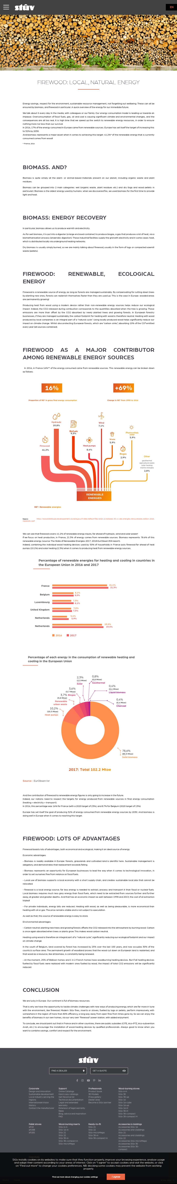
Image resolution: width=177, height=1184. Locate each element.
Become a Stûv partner (99, 1102)
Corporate (34, 1089)
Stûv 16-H (123, 1108)
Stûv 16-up (123, 1105)
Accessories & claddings (130, 1124)
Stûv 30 (122, 1094)
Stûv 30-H (123, 1111)
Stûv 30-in (63, 1138)
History (32, 1105)
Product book (95, 1091)
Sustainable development (41, 1094)
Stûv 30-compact (127, 1114)
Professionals (95, 1089)
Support (63, 1089)
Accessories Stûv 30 (128, 1144)
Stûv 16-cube (124, 1102)
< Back (10, 22)
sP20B (32, 1130)
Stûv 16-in (63, 1130)
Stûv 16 (122, 1100)
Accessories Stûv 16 (128, 1127)
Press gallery (94, 1097)
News (61, 1111)
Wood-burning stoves (128, 1089)
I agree (116, 1176)
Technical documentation (71, 1100)
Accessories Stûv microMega (132, 1141)
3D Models (93, 1094)
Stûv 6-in (63, 1127)
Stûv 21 (62, 1132)
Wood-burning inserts (69, 1124)
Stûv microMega (67, 1144)
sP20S (32, 1132)
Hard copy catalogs (68, 1094)
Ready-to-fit (94, 1124)
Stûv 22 (62, 1135)
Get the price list (66, 1097)
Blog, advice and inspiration (72, 1114)
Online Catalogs (66, 1091)
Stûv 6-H (122, 1091)
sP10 (31, 1127)
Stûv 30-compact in (68, 1141)
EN (171, 7)
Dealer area (94, 1100)
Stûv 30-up (123, 1097)
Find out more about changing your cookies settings (75, 1177)
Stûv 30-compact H (127, 1116)
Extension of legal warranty (72, 1108)
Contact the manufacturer (41, 1108)
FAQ (61, 1116)
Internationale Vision (39, 1102)
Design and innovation (40, 1091)
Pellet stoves (35, 1124)
